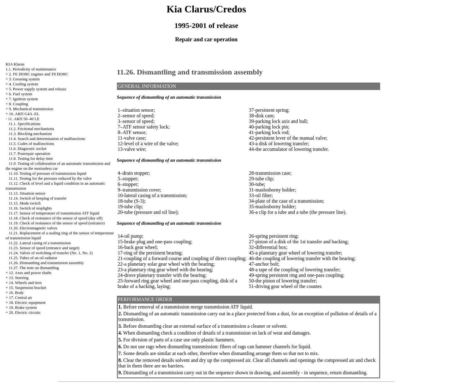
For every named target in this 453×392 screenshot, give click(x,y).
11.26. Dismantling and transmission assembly (46, 262)
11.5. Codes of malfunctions (31, 143)
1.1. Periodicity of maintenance (31, 69)
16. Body (16, 292)
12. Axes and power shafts (30, 272)
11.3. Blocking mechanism (30, 133)
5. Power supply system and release (37, 89)
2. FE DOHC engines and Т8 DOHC (38, 74)
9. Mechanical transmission (31, 108)
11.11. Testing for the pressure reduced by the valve (50, 178)
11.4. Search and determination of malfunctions (47, 138)
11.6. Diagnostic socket (28, 148)
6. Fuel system (20, 94)
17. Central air (20, 297)
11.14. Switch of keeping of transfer (38, 198)
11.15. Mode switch (25, 203)
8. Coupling (18, 103)
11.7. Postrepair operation (29, 153)
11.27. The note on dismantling (34, 267)
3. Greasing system (24, 79)
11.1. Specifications (24, 123)
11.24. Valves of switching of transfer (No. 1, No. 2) (51, 252)
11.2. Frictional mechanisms (31, 128)
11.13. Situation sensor (27, 193)
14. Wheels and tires (25, 282)
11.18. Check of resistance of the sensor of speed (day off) (56, 218)
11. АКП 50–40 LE (23, 118)
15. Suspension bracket (27, 287)
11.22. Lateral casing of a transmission (40, 243)
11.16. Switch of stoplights (30, 208)
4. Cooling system (23, 84)
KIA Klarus (15, 64)
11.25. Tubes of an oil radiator (33, 257)
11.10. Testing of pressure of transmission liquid (47, 173)
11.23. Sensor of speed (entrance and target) (44, 248)
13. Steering (19, 277)
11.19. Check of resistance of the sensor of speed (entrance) (57, 223)
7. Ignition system (23, 99)
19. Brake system (23, 307)
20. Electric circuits (24, 312)
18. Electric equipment (27, 302)
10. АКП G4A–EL (24, 113)
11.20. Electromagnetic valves (33, 228)
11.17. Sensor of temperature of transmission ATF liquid (54, 213)
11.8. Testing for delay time (31, 158)
